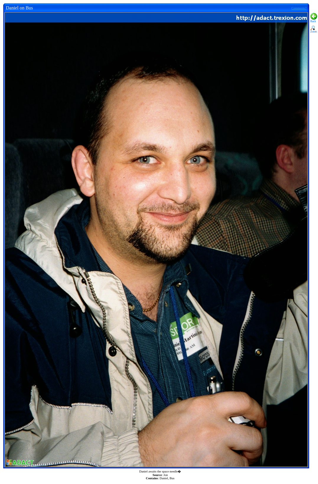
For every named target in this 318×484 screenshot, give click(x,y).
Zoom (313, 30)
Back (313, 20)
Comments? (298, 8)
